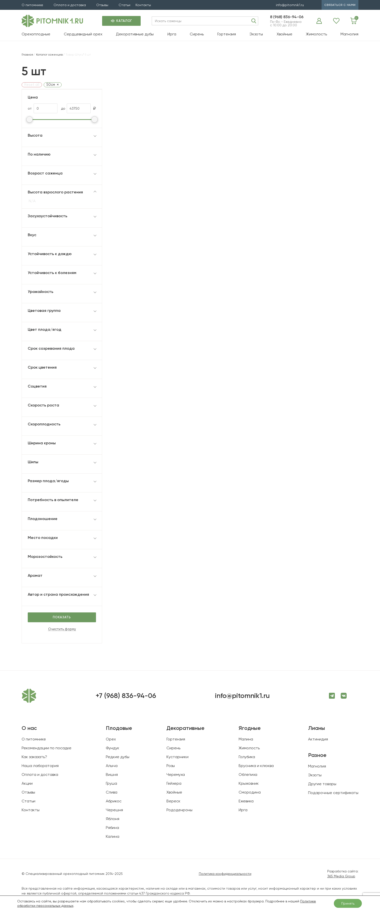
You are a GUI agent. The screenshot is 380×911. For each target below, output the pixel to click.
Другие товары (322, 783)
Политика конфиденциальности (225, 874)
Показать (62, 617)
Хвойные (284, 34)
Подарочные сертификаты (333, 792)
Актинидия (318, 739)
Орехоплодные (36, 34)
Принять (347, 903)
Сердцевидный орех (83, 34)
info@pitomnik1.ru (290, 5)
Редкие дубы (117, 756)
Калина (112, 836)
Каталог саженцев (49, 54)
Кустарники (177, 756)
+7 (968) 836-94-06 (125, 696)
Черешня (114, 810)
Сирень (197, 34)
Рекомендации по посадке (46, 748)
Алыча (112, 765)
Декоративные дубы (135, 34)
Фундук (112, 748)
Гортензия (226, 34)
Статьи (124, 5)
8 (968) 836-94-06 (286, 17)
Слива (111, 792)
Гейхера (173, 783)
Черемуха (175, 774)
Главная (27, 54)
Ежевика (246, 801)
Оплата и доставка (70, 5)
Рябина (112, 827)
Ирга (171, 34)
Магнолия (349, 34)
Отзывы (102, 5)
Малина (246, 739)
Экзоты (256, 34)
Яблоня (112, 818)
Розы (170, 765)
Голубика (247, 756)
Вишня (112, 774)
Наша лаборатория (40, 765)
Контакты (143, 5)
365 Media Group (341, 876)
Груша (111, 783)
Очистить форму (62, 629)
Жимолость (316, 34)
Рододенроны (179, 810)
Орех (111, 739)
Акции (27, 783)
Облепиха (248, 774)
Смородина (250, 792)
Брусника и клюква (256, 765)
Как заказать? (34, 756)
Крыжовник (249, 783)
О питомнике (32, 5)
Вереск (173, 801)
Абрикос (114, 801)
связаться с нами (340, 5)
